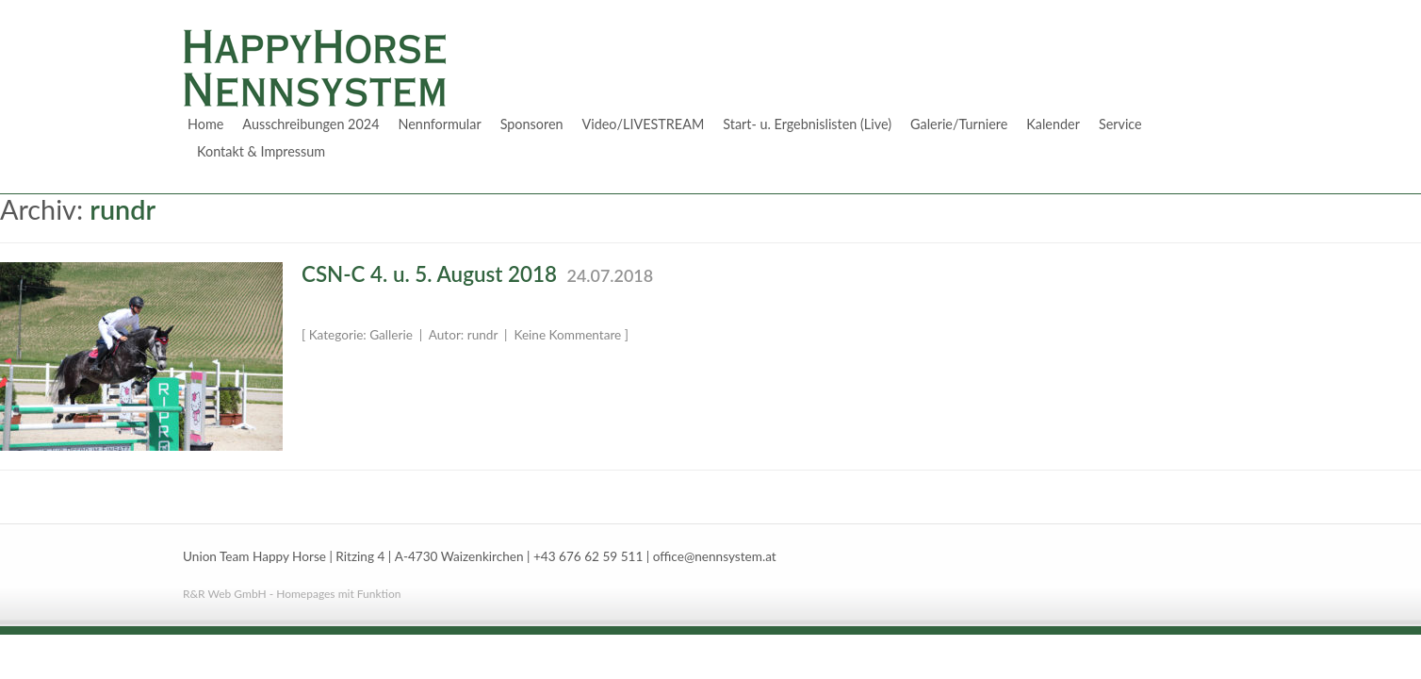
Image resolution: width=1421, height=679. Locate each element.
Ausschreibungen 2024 (310, 124)
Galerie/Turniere (958, 124)
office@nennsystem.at (714, 556)
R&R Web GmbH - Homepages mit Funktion (291, 594)
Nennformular (439, 124)
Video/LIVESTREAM (643, 124)
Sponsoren (532, 124)
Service (1120, 124)
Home (205, 124)
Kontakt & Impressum (261, 151)
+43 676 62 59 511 (588, 556)
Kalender (1053, 124)
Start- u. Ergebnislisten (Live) (807, 124)
